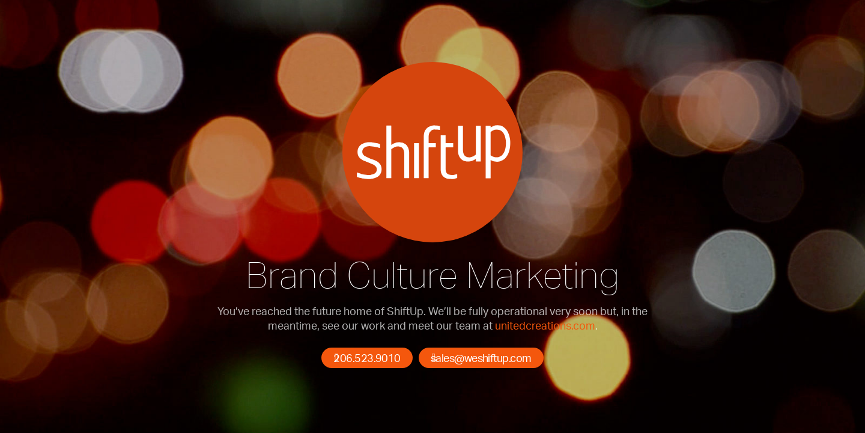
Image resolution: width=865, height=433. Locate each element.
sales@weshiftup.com (481, 357)
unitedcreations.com (545, 325)
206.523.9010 (367, 357)
